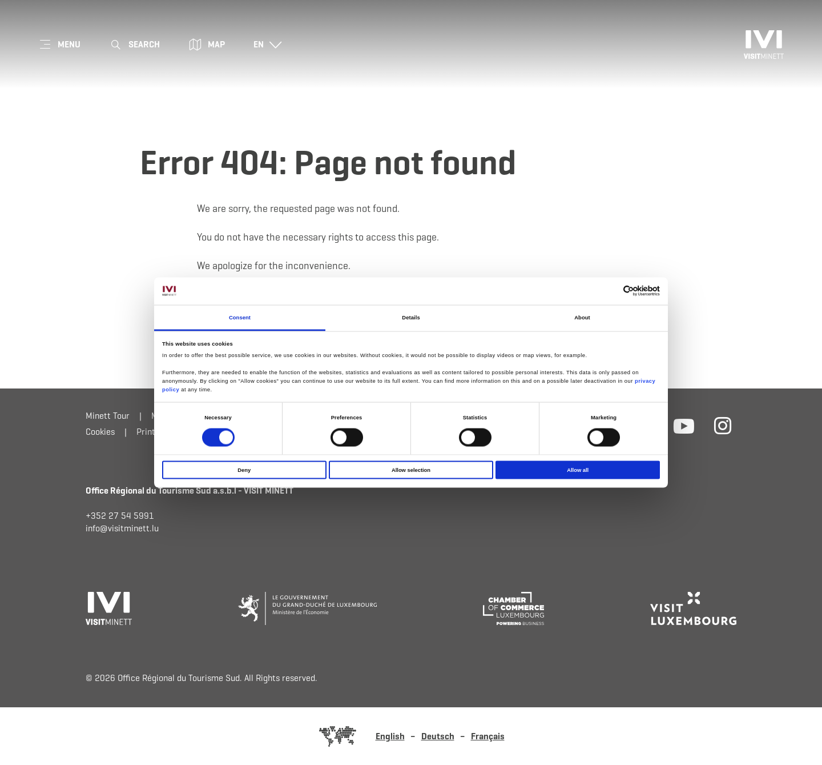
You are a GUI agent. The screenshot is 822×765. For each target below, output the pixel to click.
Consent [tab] (240, 317)
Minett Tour (108, 415)
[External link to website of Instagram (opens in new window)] (722, 425)
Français (488, 736)
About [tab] (582, 317)
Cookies (100, 431)
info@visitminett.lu (122, 528)
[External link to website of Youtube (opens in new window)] (684, 425)
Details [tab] (411, 317)
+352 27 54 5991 (120, 515)
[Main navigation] (59, 44)
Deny (244, 470)
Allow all (578, 470)
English (390, 736)
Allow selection (411, 470)
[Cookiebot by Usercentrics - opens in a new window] (610, 291)
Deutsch (437, 736)
